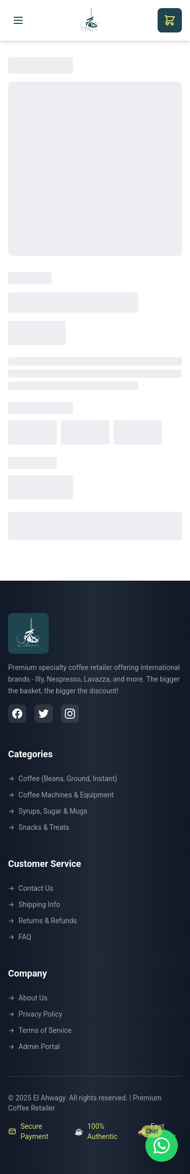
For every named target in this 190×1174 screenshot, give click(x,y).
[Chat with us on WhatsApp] (161, 1145)
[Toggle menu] (18, 20)
